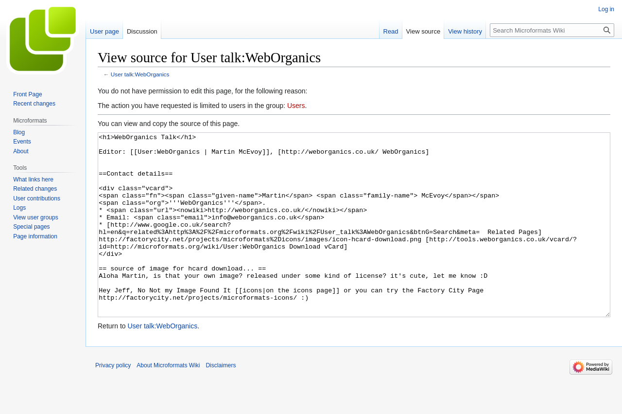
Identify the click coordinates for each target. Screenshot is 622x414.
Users (296, 105)
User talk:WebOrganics (140, 74)
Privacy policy (113, 401)
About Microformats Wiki (168, 401)
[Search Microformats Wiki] (552, 30)
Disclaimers (221, 401)
